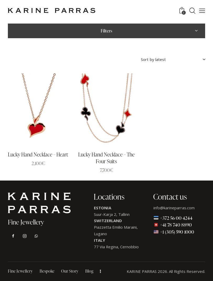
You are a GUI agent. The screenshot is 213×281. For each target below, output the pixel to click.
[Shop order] (173, 59)
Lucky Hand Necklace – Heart (38, 154)
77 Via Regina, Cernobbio (116, 246)
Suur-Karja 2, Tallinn (112, 214)
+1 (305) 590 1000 (174, 231)
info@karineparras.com (174, 207)
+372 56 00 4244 (173, 218)
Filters (106, 31)
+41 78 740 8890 (172, 225)
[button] (202, 10)
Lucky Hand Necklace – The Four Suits (106, 158)
